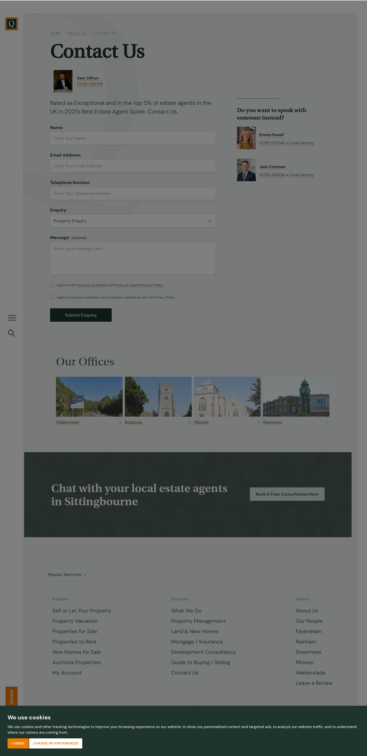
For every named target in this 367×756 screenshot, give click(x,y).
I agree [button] (18, 743)
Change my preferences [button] (55, 743)
